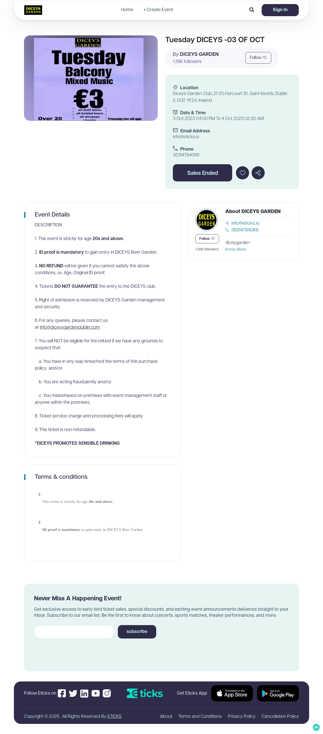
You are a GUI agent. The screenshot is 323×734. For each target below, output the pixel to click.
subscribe (137, 631)
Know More (235, 250)
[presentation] (72, 650)
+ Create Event (158, 10)
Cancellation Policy (280, 716)
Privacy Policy (242, 716)
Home (127, 10)
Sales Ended (202, 173)
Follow (258, 58)
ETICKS (114, 716)
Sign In (280, 10)
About (166, 716)
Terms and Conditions (200, 716)
